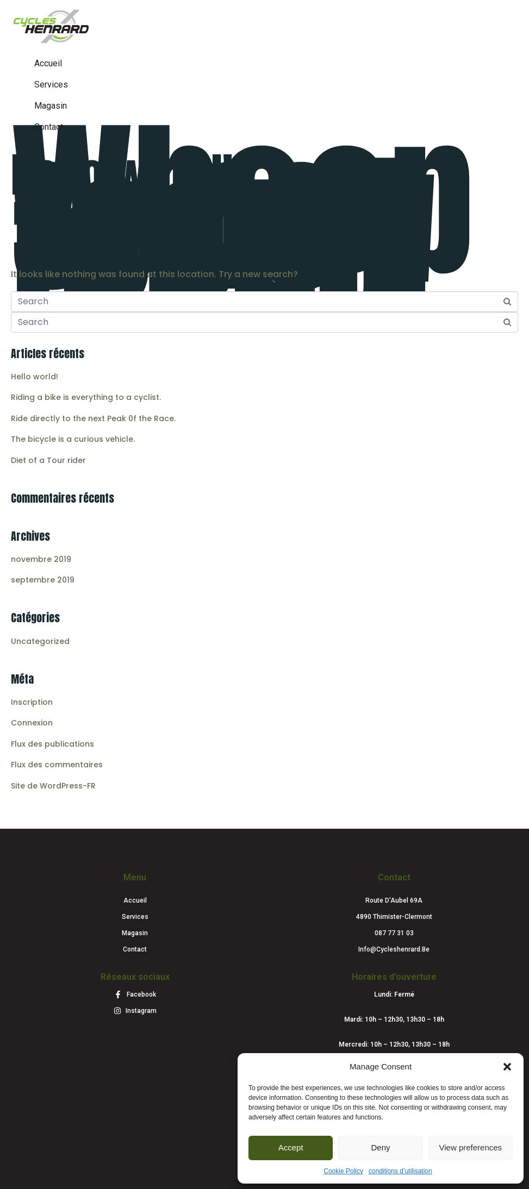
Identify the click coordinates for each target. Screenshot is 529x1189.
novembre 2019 (41, 559)
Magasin (50, 106)
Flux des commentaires (57, 764)
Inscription (32, 702)
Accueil (48, 63)
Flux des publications (52, 744)
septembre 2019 (42, 579)
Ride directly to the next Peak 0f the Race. (93, 418)
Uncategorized (40, 641)
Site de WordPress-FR (53, 785)
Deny (380, 1147)
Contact (48, 127)
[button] (507, 1066)
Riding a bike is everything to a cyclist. (86, 397)
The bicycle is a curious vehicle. (73, 439)
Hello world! (122, 175)
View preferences (470, 1147)
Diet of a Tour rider (48, 460)
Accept (290, 1147)
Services (51, 84)
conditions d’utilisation (400, 1171)
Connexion (32, 722)
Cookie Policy (343, 1171)
